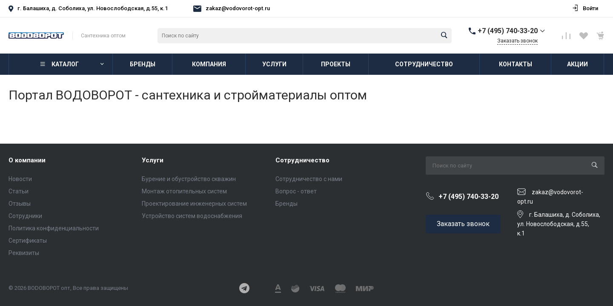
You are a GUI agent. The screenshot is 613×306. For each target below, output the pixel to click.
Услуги (152, 160)
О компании (27, 160)
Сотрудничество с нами (308, 179)
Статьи (19, 191)
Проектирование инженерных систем (194, 203)
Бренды (286, 203)
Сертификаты (28, 240)
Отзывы (20, 203)
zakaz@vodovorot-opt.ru (238, 8)
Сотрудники (25, 215)
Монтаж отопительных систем (184, 191)
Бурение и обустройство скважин (189, 179)
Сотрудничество (302, 160)
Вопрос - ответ (296, 191)
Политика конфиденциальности (54, 228)
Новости (20, 179)
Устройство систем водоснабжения (192, 215)
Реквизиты (24, 252)
